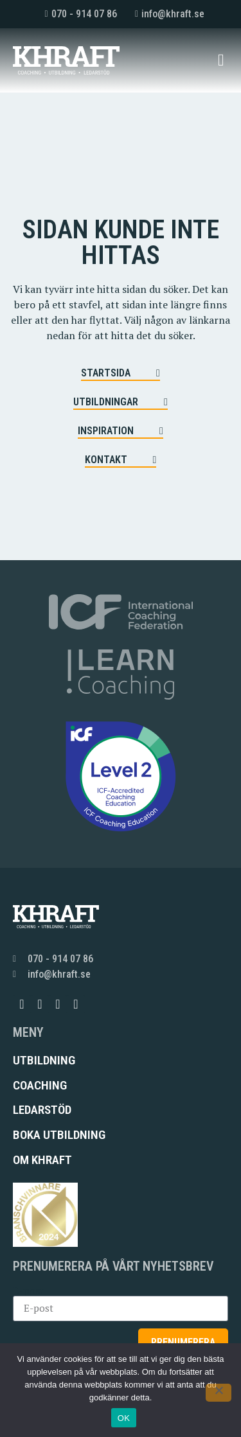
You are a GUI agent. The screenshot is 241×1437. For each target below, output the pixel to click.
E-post (28, 1290)
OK (124, 1418)
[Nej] (218, 1393)
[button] (221, 60)
